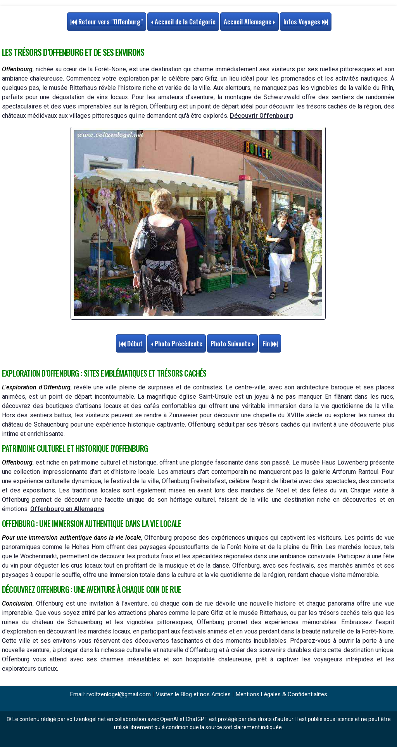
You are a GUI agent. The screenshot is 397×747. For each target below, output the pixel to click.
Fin (270, 343)
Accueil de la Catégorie (183, 21)
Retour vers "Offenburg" (107, 21)
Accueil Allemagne (249, 21)
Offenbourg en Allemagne (67, 509)
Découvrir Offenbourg (261, 115)
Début (131, 343)
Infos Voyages (305, 21)
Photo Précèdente (176, 343)
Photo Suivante (232, 343)
